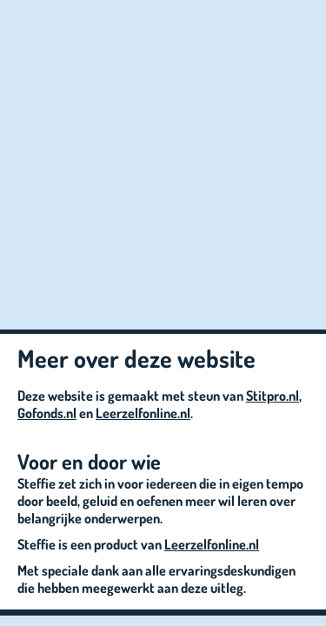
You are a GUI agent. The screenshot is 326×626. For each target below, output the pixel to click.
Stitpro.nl (272, 395)
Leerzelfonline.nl (143, 413)
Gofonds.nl (47, 413)
